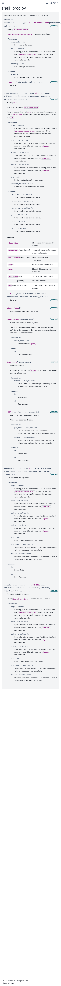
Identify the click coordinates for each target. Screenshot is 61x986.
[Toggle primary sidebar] (3, 2)
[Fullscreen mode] (51, 3)
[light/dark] (54, 2)
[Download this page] (47, 3)
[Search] (58, 2)
